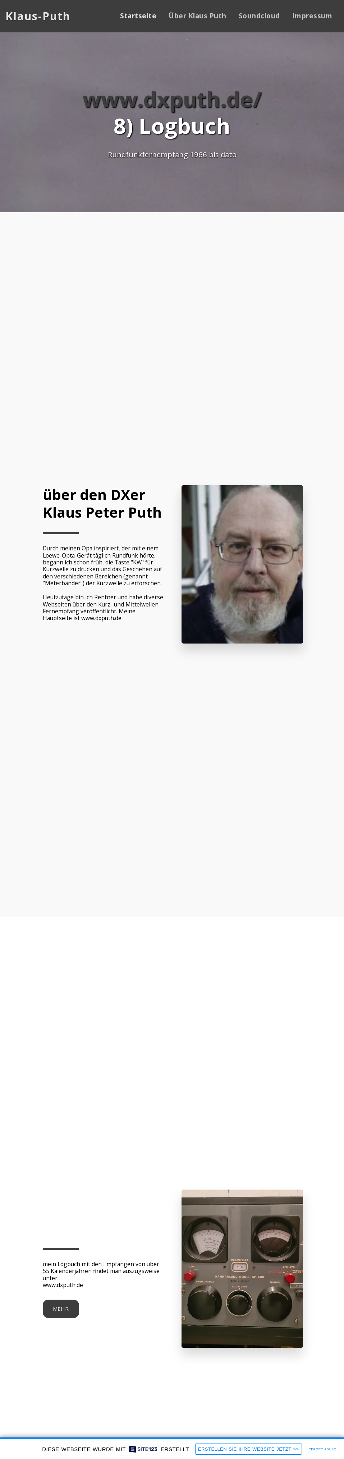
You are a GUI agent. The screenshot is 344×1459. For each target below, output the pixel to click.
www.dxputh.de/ (172, 98)
